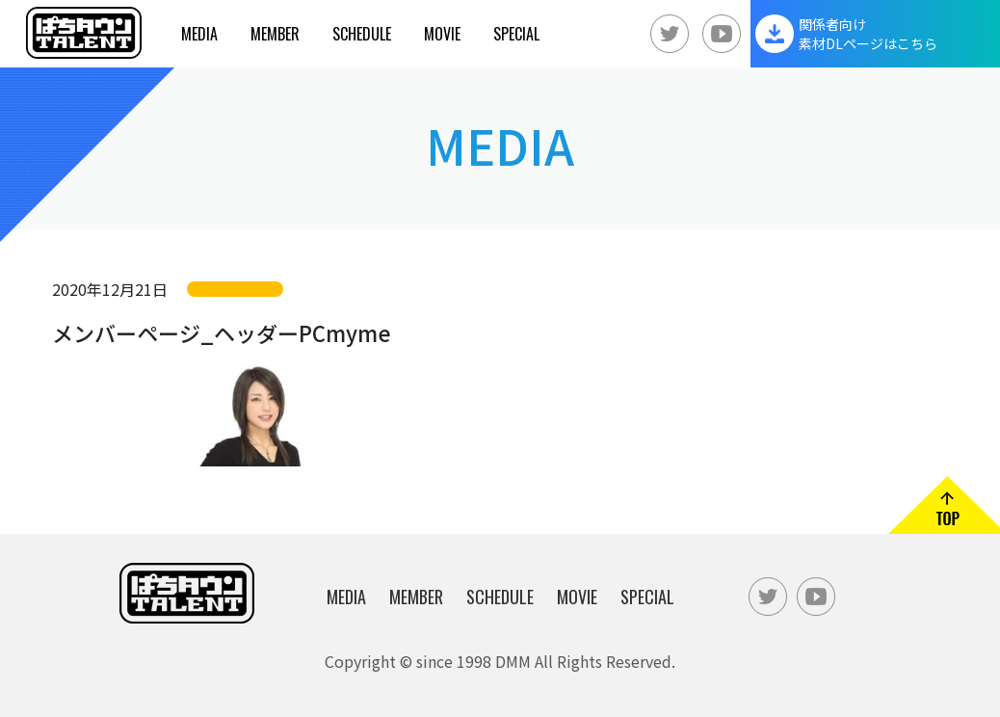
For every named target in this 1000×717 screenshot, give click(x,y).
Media (199, 33)
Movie (442, 33)
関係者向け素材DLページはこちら (868, 33)
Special (516, 33)
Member (275, 33)
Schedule (361, 33)
